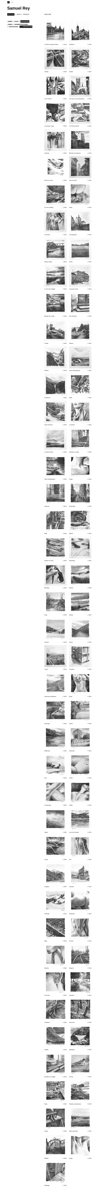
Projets (26, 14)
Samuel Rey (18, 8)
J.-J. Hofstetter (26, 27)
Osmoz (10, 24)
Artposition (13, 27)
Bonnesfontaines (21, 24)
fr (8, 2)
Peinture (10, 14)
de (12, 2)
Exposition (25, 21)
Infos (19, 14)
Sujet (16, 21)
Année (10, 21)
